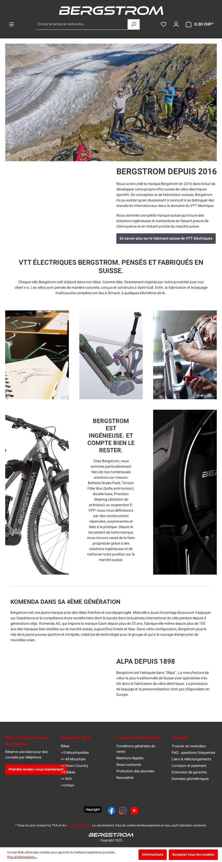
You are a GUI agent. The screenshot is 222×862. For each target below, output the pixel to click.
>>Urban (67, 785)
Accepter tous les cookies (193, 854)
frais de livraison (79, 825)
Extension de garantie (189, 772)
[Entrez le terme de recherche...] (81, 24)
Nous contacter (128, 764)
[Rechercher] (134, 24)
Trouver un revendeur (189, 746)
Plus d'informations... (22, 857)
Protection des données (135, 771)
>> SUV (66, 779)
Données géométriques (190, 779)
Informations (152, 854)
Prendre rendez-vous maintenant (36, 769)
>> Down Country (74, 765)
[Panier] (199, 24)
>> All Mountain (73, 759)
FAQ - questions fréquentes (193, 752)
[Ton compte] (176, 24)
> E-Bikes (68, 772)
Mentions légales (129, 758)
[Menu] (11, 24)
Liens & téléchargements (191, 759)
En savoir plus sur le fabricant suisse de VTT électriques (166, 238)
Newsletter (125, 777)
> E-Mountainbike (75, 752)
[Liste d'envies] (163, 24)
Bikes (65, 746)
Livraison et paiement (189, 765)
